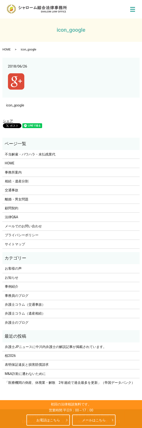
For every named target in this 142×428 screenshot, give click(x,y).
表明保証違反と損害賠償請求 (27, 364)
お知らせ (11, 277)
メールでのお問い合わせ (23, 226)
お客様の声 (13, 268)
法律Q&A (11, 217)
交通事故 (11, 190)
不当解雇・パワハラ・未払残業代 (30, 154)
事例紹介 (11, 286)
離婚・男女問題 (16, 199)
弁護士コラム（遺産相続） (25, 313)
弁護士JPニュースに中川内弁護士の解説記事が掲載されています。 (56, 347)
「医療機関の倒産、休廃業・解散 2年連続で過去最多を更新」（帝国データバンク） (70, 383)
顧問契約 (11, 208)
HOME (6, 49)
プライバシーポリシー (22, 235)
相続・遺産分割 (16, 181)
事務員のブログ (16, 296)
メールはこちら (94, 420)
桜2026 (10, 356)
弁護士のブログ (16, 322)
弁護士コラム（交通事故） (25, 304)
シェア (8, 121)
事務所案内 (13, 172)
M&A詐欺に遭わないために (25, 374)
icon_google (15, 105)
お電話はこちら (48, 420)
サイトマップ (15, 244)
